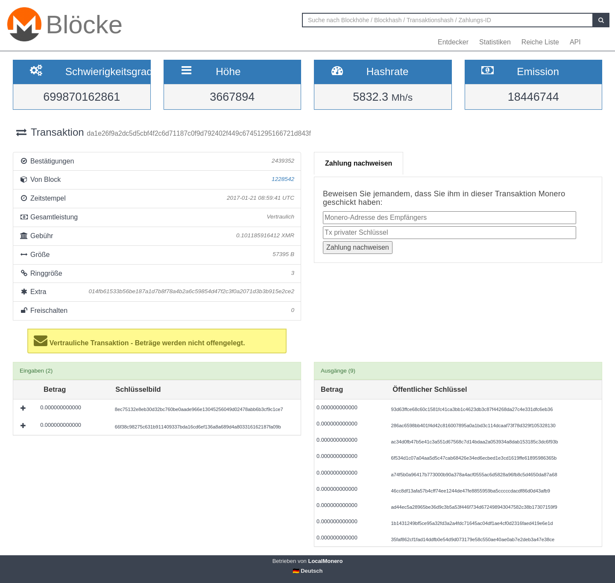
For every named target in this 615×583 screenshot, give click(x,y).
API (575, 42)
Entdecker (453, 42)
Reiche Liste (540, 42)
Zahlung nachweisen (358, 163)
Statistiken (495, 42)
